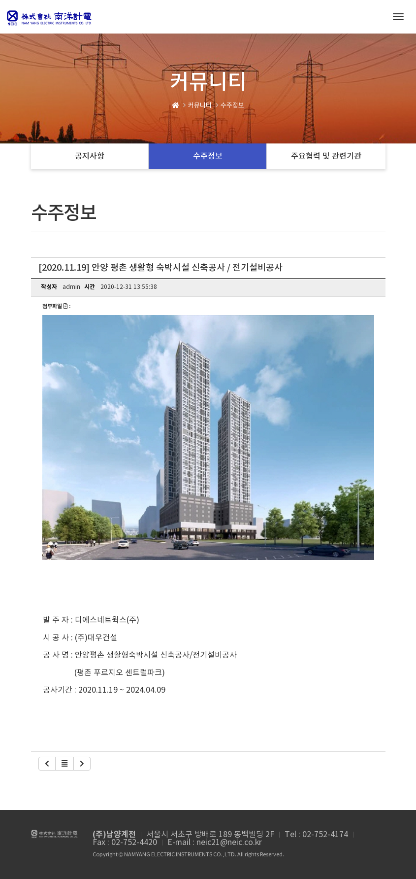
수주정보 (208, 156)
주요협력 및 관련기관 (326, 156)
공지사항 (89, 156)
